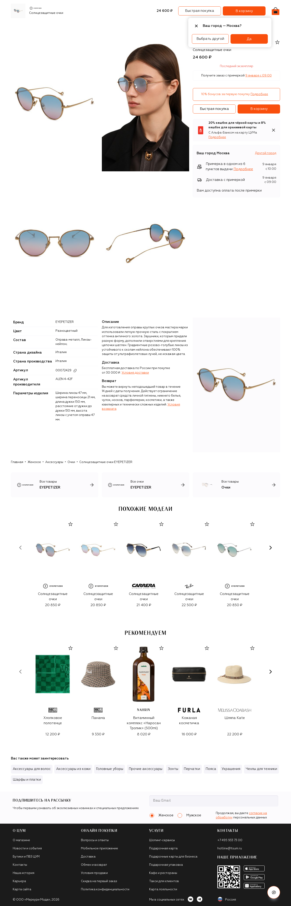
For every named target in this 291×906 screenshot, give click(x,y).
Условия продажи (94, 873)
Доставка (88, 856)
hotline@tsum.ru (229, 848)
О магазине (21, 840)
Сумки (89, 26)
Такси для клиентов (164, 881)
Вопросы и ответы (95, 840)
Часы (165, 26)
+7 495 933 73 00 (229, 840)
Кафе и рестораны (163, 873)
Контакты (20, 864)
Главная (17, 462)
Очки (71, 462)
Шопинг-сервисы (162, 840)
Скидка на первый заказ (99, 881)
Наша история (23, 873)
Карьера (19, 881)
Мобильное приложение (99, 848)
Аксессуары (109, 26)
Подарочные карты (140, 26)
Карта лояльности (163, 889)
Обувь (74, 26)
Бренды (38, 26)
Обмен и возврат (94, 864)
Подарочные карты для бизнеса (173, 856)
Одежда (57, 26)
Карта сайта (22, 889)
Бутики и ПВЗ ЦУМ (26, 856)
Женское (34, 462)
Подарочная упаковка (166, 864)
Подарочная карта (163, 848)
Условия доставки (135, 372)
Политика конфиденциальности (105, 889)
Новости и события (27, 848)
